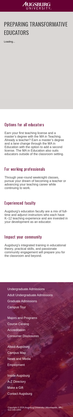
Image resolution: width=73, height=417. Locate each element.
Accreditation (16, 330)
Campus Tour (16, 307)
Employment (16, 365)
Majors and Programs (22, 318)
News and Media (19, 358)
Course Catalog (18, 324)
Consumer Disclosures (23, 336)
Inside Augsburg (18, 375)
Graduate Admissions (22, 301)
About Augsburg (18, 346)
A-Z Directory (16, 381)
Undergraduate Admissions (26, 289)
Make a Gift (15, 387)
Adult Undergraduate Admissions (30, 295)
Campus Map (16, 352)
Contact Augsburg (19, 393)
